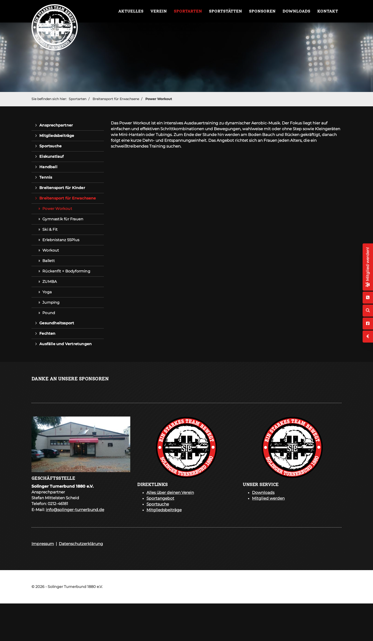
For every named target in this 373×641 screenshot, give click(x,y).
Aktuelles (130, 11)
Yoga (47, 292)
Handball (48, 167)
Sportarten (188, 11)
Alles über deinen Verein (170, 492)
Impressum (42, 543)
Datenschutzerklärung (81, 543)
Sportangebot (160, 498)
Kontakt (327, 11)
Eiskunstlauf (51, 156)
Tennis (45, 177)
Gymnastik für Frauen (62, 219)
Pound (48, 313)
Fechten (47, 333)
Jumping (50, 302)
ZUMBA (49, 281)
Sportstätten (225, 11)
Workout (50, 250)
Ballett (48, 261)
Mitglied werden (268, 498)
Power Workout (158, 99)
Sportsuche (50, 146)
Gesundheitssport (56, 323)
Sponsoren (262, 11)
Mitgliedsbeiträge (56, 135)
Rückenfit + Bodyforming (66, 271)
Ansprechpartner (56, 125)
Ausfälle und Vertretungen (65, 344)
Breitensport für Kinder (62, 188)
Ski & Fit (50, 229)
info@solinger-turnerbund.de (75, 509)
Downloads (296, 11)
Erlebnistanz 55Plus (60, 240)
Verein (158, 11)
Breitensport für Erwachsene (116, 99)
